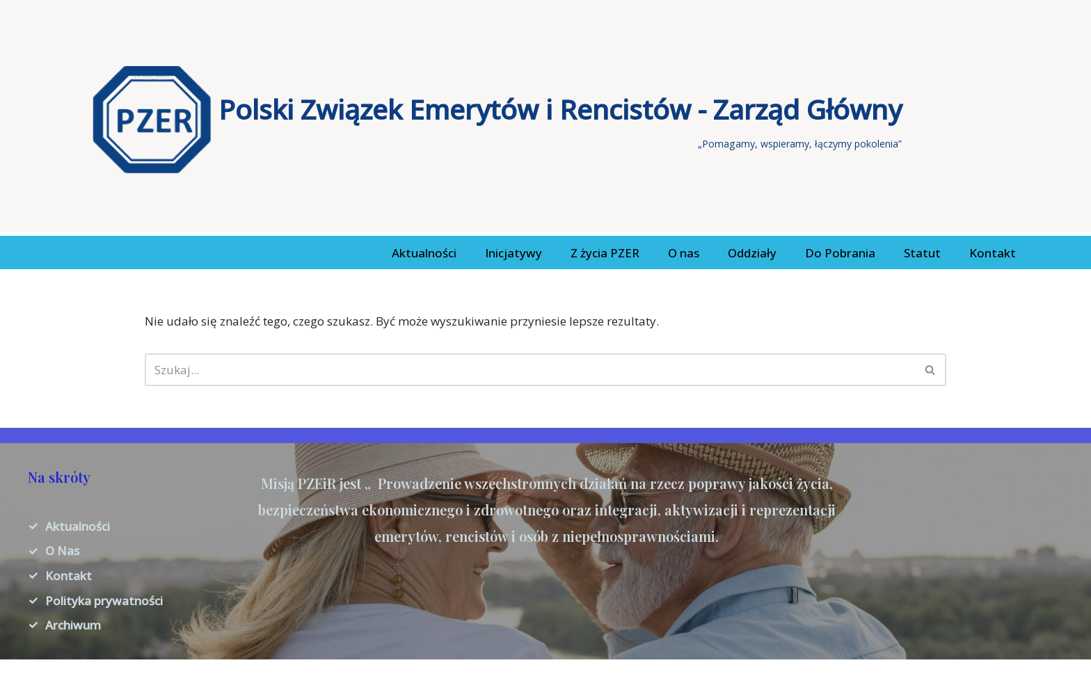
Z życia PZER (605, 253)
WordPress (147, 678)
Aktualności (424, 253)
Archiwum (73, 625)
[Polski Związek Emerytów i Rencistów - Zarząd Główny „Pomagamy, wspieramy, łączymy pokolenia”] (497, 120)
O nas (683, 253)
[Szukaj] (530, 369)
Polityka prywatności (104, 601)
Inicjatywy (513, 253)
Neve (24, 678)
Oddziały (752, 253)
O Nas (62, 551)
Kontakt (992, 253)
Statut (922, 253)
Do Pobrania (840, 253)
